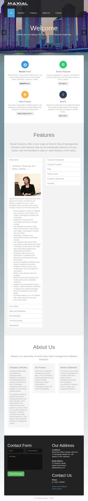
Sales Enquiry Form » (24, 113)
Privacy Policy (57, 489)
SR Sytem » (63, 83)
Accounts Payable (54, 164)
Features (33, 13)
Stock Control (52, 174)
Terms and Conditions (59, 486)
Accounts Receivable (55, 160)
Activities (50, 183)
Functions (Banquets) (55, 179)
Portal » (25, 83)
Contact (58, 13)
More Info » (63, 116)
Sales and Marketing (17, 311)
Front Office (13, 306)
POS (49, 169)
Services (21, 13)
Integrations (13, 325)
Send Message (16, 474)
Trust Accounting (15, 321)
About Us (46, 13)
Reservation (14, 160)
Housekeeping (14, 316)
